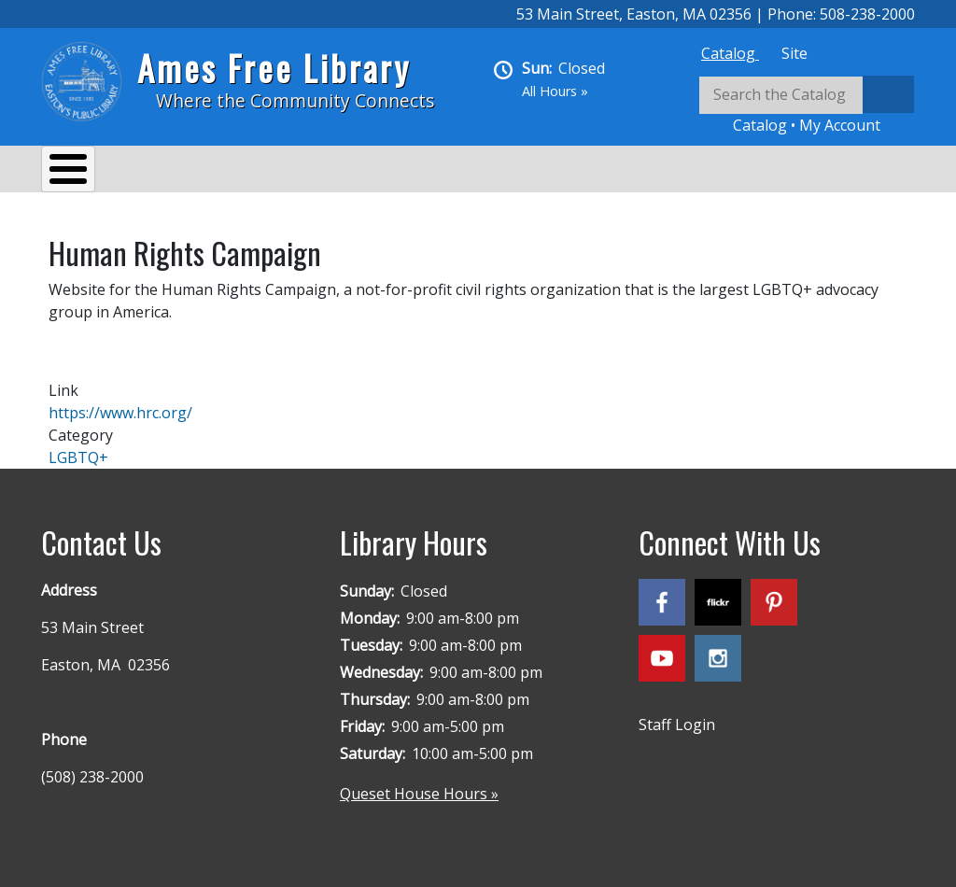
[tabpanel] (806, 106)
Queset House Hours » (419, 784)
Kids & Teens (562, 172)
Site (794, 53)
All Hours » (555, 91)
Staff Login (677, 715)
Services (190, 172)
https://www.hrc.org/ (120, 403)
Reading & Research (410, 172)
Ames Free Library (274, 67)
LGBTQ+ (78, 448)
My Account (839, 125)
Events (280, 172)
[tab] (730, 53)
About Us (92, 172)
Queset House (695, 172)
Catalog (730, 53)
